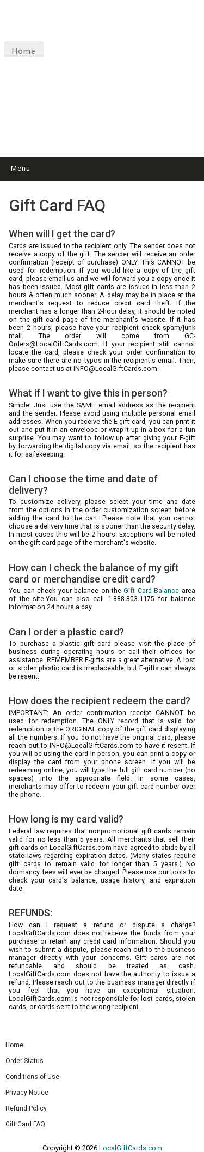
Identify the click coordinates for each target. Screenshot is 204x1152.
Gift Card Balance (151, 590)
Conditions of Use (32, 1077)
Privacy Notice (26, 1092)
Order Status (24, 1061)
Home (24, 51)
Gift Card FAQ (25, 1124)
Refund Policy (26, 1108)
